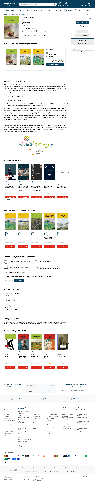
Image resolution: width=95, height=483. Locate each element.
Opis (76, 47)
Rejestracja (35, 412)
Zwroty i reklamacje (51, 418)
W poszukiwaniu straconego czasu (61, 357)
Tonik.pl (87, 476)
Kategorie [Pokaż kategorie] (6, 10)
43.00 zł (24, 197)
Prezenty (35, 420)
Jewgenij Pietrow (23, 357)
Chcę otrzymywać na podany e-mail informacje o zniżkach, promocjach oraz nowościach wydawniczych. (39, 390)
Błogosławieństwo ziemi (36, 357)
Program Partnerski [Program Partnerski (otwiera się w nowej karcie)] (19, 399)
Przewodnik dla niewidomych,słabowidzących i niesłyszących (22, 422)
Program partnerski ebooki (68, 414)
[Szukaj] (55, 4)
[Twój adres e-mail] (37, 385)
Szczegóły (77, 49)
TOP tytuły (6, 416)
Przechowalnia (36, 416)
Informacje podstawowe (24, 411)
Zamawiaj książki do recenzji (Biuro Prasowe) (67, 417)
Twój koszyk (36, 414)
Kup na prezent (83, 31)
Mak (50, 53)
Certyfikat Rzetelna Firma (82, 412)
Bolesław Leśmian (30, 28)
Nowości (42, 10)
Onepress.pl (37, 468)
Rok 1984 (46, 356)
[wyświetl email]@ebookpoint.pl (42, 478)
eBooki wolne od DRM (23, 426)
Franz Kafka (7, 357)
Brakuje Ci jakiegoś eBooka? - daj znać (76, 384)
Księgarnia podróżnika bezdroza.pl (81, 425)
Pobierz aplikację (70, 10)
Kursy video (30, 10)
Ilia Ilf (19, 357)
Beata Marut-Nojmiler (9, 187)
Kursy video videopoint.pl (82, 431)
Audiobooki (18, 10)
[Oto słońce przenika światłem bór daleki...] (49, 236)
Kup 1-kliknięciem (82, 35)
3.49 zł (11, 246)
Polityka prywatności (52, 414)
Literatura (6, 309)
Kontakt (49, 409)
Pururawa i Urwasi (62, 235)
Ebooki (12, 10)
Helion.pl (26, 468)
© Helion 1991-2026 (8, 479)
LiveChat (49, 431)
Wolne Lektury (33, 30)
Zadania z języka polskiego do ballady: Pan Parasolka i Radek (36, 188)
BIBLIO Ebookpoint (66, 424)
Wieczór (51, 56)
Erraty (48, 424)
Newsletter (35, 424)
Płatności (49, 422)
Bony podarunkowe (8, 431)
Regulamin (49, 412)
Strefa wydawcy (65, 412)
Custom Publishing (66, 426)
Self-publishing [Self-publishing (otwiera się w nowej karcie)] (77, 399)
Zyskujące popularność (9, 420)
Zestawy (6, 427)
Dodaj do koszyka (82, 22)
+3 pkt (26, 25)
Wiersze (15, 309)
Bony (78, 10)
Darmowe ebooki (56, 10)
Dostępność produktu (78, 51)
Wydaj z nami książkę (66, 422)
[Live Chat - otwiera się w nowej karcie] (66, 4)
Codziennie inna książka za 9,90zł (82, 14)
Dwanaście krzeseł (23, 356)
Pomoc (23, 272)
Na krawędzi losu (9, 186)
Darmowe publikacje (8, 424)
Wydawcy (6, 429)
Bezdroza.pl (79, 468)
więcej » (30, 391)
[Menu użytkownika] (83, 4)
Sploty (57, 471)
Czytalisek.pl (48, 471)
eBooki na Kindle (22, 431)
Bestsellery (48, 10)
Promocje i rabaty (8, 418)
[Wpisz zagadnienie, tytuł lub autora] (36, 4)
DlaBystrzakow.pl (70, 468)
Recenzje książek (51, 427)
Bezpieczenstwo (22, 413)
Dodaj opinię (19, 280)
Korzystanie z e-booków (24, 417)
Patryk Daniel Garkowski (36, 190)
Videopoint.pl (27, 471)
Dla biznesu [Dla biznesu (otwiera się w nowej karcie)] (48, 399)
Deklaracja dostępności (52, 416)
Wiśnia (20, 235)
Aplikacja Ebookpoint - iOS (24, 439)
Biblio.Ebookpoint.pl (70, 471)
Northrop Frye (21, 190)
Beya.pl (36, 471)
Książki (23, 10)
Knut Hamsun (34, 359)
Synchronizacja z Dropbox (24, 433)
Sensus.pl (47, 468)
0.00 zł (37, 197)
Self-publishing (65, 419)
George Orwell (47, 357)
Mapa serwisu (50, 429)
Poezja (11, 309)
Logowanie (35, 409)
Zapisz (52, 385)
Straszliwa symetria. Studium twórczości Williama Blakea (23, 188)
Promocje (36, 10)
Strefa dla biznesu (66, 409)
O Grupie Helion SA (80, 409)
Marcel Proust (60, 359)
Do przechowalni (82, 43)
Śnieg (32, 235)
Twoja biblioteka (37, 418)
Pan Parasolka (61, 186)
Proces (7, 356)
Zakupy (20, 415)
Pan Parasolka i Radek (48, 187)
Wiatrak (7, 235)
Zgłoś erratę (7, 305)
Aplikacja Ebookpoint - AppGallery (23, 442)
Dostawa (49, 420)
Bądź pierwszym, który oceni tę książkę (45, 31)
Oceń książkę (36, 422)
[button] (68, 173)
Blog (5, 435)
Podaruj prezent (87, 10)
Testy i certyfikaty (8, 433)
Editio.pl (57, 468)
